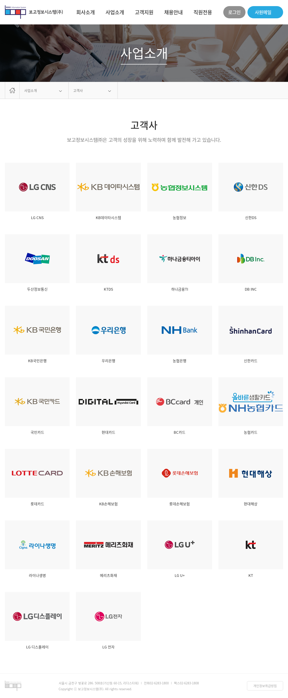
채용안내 (173, 12)
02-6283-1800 (159, 683)
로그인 (234, 12)
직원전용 (202, 12)
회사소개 (85, 12)
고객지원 (144, 12)
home (12, 90)
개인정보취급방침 (265, 685)
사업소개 (115, 12)
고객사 (78, 90)
